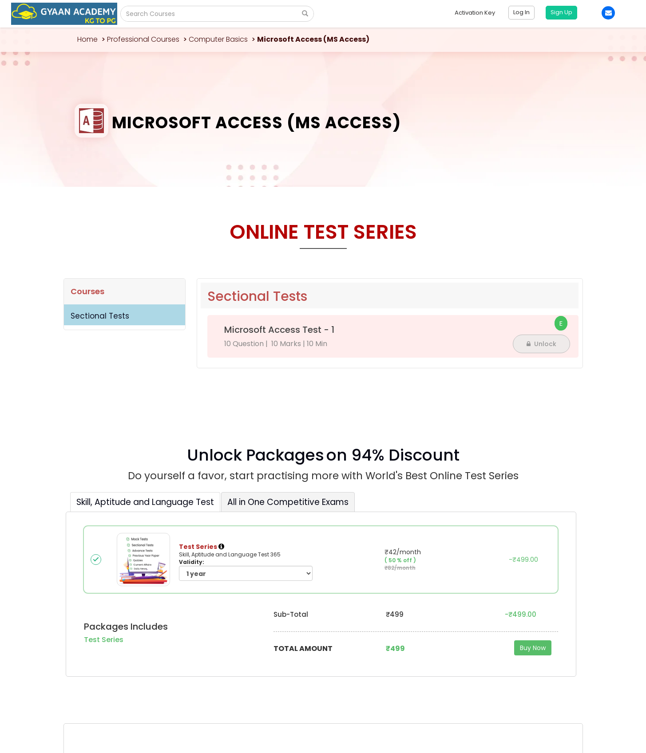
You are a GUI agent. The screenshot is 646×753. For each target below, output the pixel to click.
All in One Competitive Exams (288, 502)
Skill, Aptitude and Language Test (145, 502)
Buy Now (533, 647)
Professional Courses (143, 39)
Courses (87, 291)
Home (87, 39)
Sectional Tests (100, 316)
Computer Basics (218, 39)
